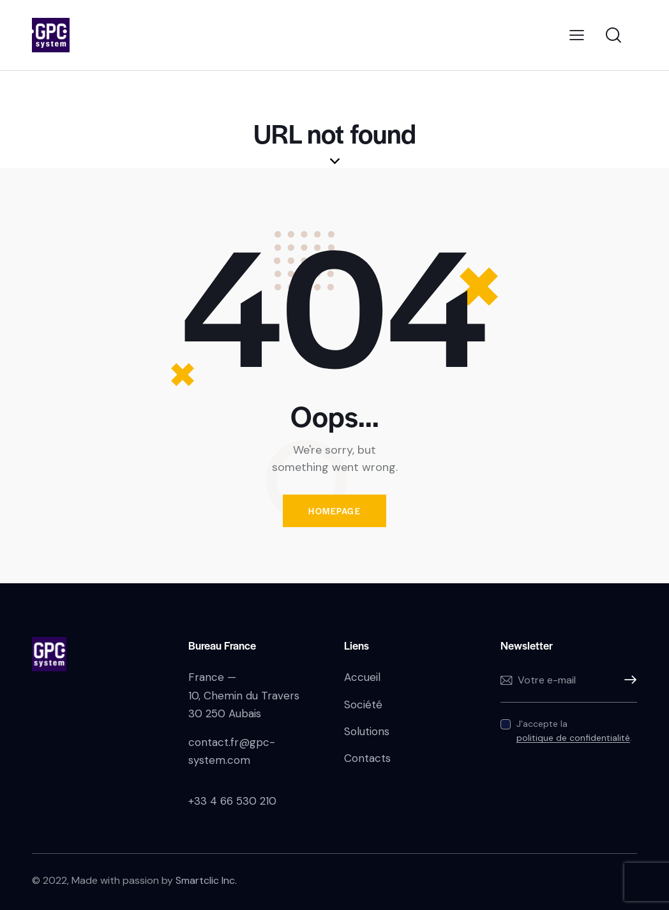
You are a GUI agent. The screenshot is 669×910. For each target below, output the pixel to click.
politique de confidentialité (573, 738)
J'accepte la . (574, 730)
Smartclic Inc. (206, 880)
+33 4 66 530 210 (232, 801)
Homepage (334, 511)
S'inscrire (627, 680)
